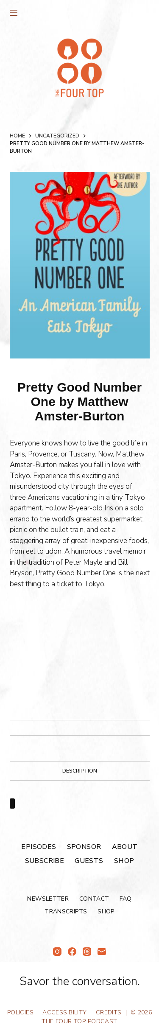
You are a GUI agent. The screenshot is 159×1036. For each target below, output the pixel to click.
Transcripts (66, 912)
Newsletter (48, 898)
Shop (124, 860)
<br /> (35, 651)
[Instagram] (57, 951)
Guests (89, 860)
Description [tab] (79, 770)
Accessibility (64, 1012)
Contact (94, 898)
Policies (20, 1012)
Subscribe (44, 860)
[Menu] (13, 13)
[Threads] (87, 951)
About (125, 846)
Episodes (38, 846)
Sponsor (84, 846)
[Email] (102, 951)
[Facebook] (72, 951)
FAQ (125, 898)
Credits (109, 1012)
